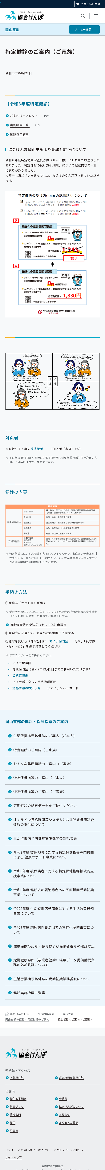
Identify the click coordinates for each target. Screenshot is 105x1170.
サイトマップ (13, 1157)
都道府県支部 (46, 1014)
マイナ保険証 (58, 641)
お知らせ (64, 1114)
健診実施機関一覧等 (29, 992)
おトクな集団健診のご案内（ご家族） (43, 763)
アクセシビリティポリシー (70, 1150)
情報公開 (15, 1114)
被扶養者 (36, 448)
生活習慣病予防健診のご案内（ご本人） (45, 735)
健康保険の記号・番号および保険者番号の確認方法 (54, 945)
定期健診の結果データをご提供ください (45, 805)
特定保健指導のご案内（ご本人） (39, 777)
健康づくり (17, 1106)
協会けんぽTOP (19, 1014)
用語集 (14, 1130)
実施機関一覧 (25, 124)
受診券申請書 (19, 134)
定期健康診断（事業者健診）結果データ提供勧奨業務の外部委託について (54, 962)
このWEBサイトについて (33, 1150)
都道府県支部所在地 (71, 1077)
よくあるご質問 (68, 1122)
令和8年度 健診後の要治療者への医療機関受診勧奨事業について (53, 892)
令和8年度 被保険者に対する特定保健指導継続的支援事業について (53, 873)
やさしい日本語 (90, 4)
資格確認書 (20, 675)
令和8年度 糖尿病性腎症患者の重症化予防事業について (53, 929)
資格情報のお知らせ (26, 688)
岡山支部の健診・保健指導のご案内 (36, 721)
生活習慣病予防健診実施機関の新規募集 (45, 838)
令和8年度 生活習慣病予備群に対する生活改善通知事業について (53, 911)
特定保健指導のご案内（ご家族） (39, 791)
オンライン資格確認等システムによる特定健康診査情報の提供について (53, 822)
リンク (9, 1150)
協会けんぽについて (71, 1106)
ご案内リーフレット (30, 115)
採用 (12, 1122)
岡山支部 (12, 29)
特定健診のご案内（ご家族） (36, 749)
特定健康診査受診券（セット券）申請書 (38, 624)
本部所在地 (17, 1077)
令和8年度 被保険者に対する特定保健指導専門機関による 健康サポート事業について (53, 854)
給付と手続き (18, 1098)
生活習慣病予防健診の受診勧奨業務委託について (52, 978)
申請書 (63, 1098)
